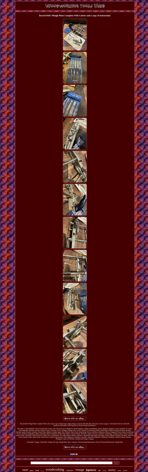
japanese (91, 469)
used (37, 470)
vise (99, 470)
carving (42, 470)
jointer (125, 470)
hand (25, 470)
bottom (104, 470)
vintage (79, 469)
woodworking (55, 469)
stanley (112, 469)
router (119, 470)
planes (32, 470)
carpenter (69, 470)
